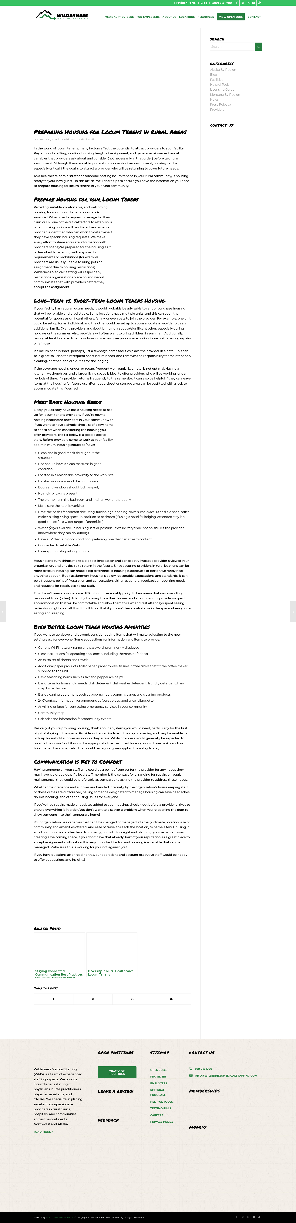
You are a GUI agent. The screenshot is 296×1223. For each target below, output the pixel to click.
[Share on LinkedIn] (132, 999)
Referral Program (157, 1092)
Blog (213, 74)
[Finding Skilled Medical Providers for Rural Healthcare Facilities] (3, 611)
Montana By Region (225, 94)
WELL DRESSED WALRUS (59, 1217)
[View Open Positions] (117, 1072)
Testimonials (160, 1108)
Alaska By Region (223, 70)
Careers (156, 1115)
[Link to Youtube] (253, 3)
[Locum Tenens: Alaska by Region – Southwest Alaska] (293, 611)
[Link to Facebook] (236, 3)
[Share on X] (93, 999)
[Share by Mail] (171, 999)
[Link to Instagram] (242, 3)
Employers (158, 1083)
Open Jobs (158, 1070)
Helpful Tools (219, 84)
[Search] (236, 47)
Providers (217, 109)
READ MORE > (43, 1132)
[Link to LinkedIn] (248, 3)
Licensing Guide (222, 89)
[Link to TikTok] (259, 3)
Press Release (220, 104)
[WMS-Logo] (62, 17)
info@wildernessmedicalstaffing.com (226, 1075)
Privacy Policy (161, 1121)
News (214, 99)
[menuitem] (185, 3)
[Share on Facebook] (53, 999)
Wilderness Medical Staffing (80, 139)
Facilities (216, 80)
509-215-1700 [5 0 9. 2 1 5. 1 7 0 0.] (203, 1069)
